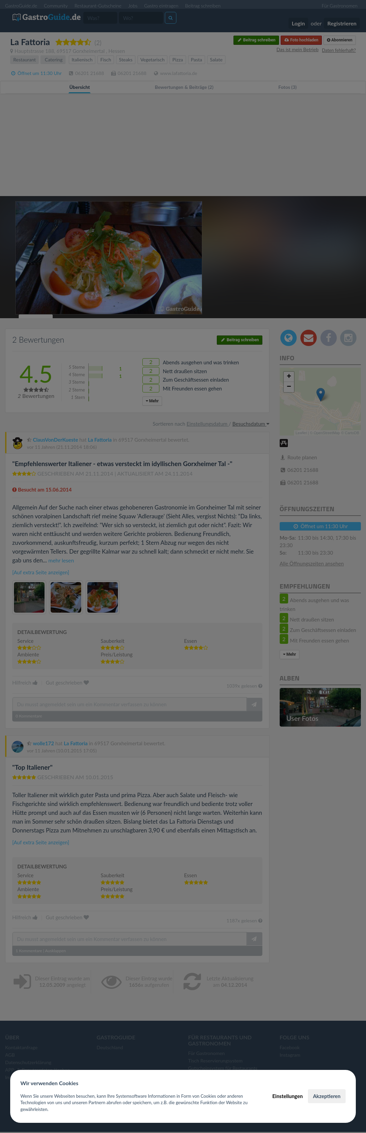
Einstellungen (287, 1096)
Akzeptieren (327, 1096)
